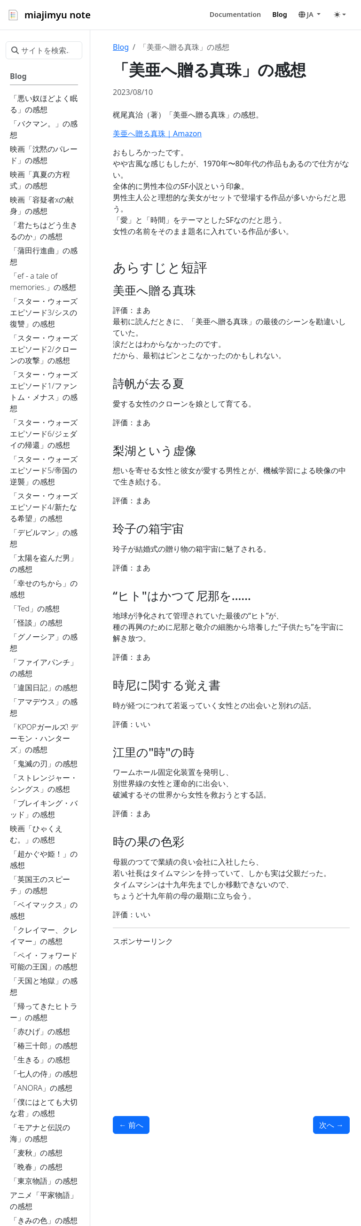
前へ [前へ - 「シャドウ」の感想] (131, 1125)
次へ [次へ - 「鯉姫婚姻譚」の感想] (331, 1125)
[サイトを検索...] (44, 50)
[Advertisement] (231, 1020)
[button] (309, 14)
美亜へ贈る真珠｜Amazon (157, 133)
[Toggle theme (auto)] (340, 14)
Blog (121, 47)
